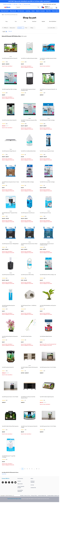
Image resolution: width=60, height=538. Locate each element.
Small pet (34, 30)
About (32, 487)
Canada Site (33, 496)
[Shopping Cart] (57, 8)
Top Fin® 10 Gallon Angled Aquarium (47, 405)
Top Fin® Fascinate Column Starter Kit (9, 129)
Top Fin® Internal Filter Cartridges (27, 191)
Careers (19, 490)
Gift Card (15, 4)
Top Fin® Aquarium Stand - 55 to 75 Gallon (48, 376)
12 (36, 477)
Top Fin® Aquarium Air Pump (45, 222)
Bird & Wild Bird (52, 30)
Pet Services (20, 487)
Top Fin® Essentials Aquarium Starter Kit (9, 67)
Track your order (26, 4)
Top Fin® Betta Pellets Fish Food (46, 345)
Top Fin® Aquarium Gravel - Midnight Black (10, 252)
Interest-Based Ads (42, 504)
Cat (16, 30)
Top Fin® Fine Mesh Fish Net (26, 345)
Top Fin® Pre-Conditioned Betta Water (28, 160)
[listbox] (29, 25)
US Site (32, 494)
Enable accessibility (7, 4)
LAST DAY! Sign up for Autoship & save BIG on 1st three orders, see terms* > (29, 1)
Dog (6, 30)
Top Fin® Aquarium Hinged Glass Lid (9, 160)
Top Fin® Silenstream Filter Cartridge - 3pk (48, 283)
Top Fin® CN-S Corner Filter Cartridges (47, 191)
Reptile (43, 30)
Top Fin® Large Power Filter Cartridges (9, 98)
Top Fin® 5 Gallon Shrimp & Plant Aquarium (10, 435)
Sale (3, 14)
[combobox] (28, 7)
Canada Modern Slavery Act (53, 504)
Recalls (21, 504)
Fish (25, 30)
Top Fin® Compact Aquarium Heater (47, 160)
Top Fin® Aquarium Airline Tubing (27, 283)
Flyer (20, 4)
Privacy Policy (34, 504)
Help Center (20, 492)
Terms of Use (27, 504)
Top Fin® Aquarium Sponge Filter (8, 283)
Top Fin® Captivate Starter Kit (8, 376)
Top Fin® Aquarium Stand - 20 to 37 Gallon (10, 405)
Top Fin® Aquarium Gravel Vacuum (27, 222)
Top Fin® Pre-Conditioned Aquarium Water (29, 67)
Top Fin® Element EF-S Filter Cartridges (47, 129)
